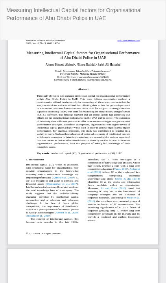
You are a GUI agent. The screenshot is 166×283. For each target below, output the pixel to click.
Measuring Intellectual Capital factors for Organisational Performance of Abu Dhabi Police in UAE (74, 14)
